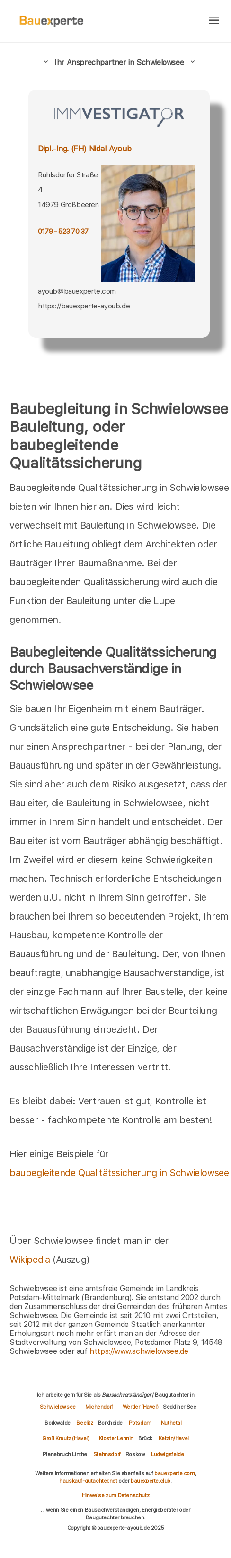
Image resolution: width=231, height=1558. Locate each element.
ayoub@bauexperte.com (77, 291)
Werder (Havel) (140, 1406)
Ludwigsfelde (167, 1454)
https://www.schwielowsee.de (138, 1351)
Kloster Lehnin (116, 1438)
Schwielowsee (58, 1406)
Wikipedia (31, 1259)
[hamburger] (214, 21)
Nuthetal (171, 1422)
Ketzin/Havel (174, 1438)
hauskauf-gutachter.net (88, 1480)
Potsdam (140, 1422)
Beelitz (84, 1422)
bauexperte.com (174, 1473)
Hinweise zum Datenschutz (115, 1495)
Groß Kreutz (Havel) (65, 1438)
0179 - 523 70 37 (63, 231)
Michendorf (99, 1406)
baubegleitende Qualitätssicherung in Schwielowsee (119, 1172)
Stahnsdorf (107, 1454)
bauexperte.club (150, 1480)
